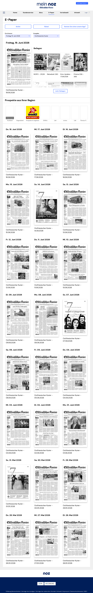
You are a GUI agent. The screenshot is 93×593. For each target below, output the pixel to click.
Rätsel (46, 27)
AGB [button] (85, 591)
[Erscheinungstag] (18, 36)
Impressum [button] (66, 591)
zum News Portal (82, 3)
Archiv (18, 27)
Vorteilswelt (64, 13)
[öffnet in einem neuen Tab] (40, 62)
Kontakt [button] (53, 591)
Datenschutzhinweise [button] (76, 591)
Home (15, 13)
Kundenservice (28, 13)
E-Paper (51, 13)
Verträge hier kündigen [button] (28, 591)
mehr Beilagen (60, 91)
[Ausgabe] (46, 36)
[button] (4, 13)
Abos (41, 13)
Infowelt (77, 13)
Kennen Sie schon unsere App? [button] (75, 27)
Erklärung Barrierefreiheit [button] (13, 591)
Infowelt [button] (59, 591)
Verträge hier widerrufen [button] (43, 591)
